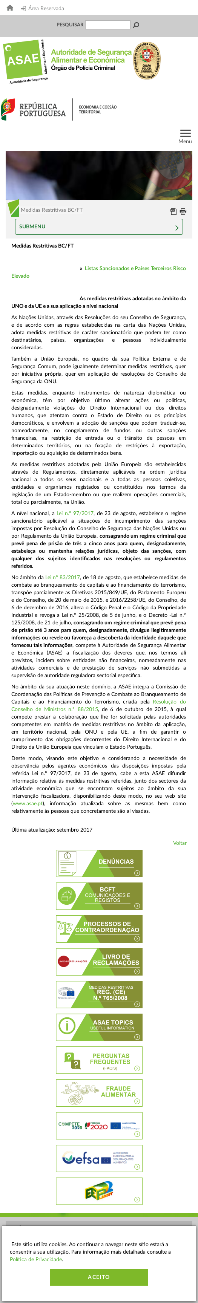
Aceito (99, 1277)
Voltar (180, 843)
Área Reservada (42, 8)
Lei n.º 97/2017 (75, 513)
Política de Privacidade (36, 1259)
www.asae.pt (28, 803)
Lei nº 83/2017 (62, 577)
